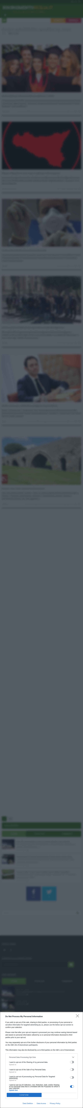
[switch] (72, 1062)
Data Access (41, 1103)
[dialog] (41, 1060)
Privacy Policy (55, 1103)
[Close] (78, 1016)
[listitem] (41, 1057)
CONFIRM (24, 1095)
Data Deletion (28, 1103)
